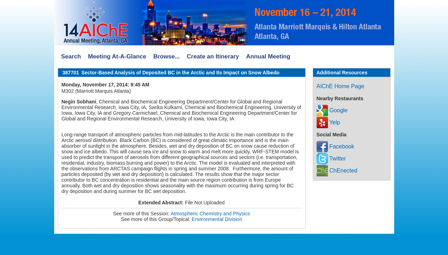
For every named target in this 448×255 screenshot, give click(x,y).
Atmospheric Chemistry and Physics (210, 213)
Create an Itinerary (213, 56)
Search (71, 56)
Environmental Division (217, 219)
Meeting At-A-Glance (117, 56)
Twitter (331, 158)
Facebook (336, 146)
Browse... (166, 56)
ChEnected (337, 171)
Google (332, 110)
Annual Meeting (268, 56)
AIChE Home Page (340, 86)
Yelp (328, 122)
